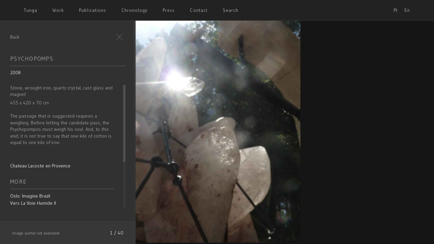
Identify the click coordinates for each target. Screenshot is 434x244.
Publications (92, 10)
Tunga (30, 10)
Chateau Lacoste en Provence (40, 166)
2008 (15, 72)
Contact (198, 10)
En (407, 10)
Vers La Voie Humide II (33, 203)
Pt (396, 10)
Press (169, 10)
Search (230, 10)
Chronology (134, 10)
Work (58, 10)
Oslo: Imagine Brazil (30, 196)
